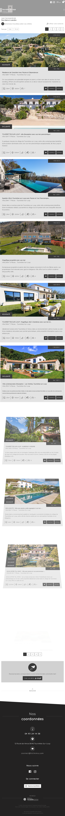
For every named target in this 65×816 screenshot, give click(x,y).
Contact (52, 89)
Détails (59, 89)
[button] (55, 23)
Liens (37, 806)
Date (10, 29)
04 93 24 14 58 (32, 734)
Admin (40, 806)
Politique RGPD (46, 806)
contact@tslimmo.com (32, 754)
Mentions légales (25, 806)
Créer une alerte (32, 678)
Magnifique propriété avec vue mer (20, 271)
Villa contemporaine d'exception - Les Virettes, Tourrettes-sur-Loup (27, 396)
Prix (16, 29)
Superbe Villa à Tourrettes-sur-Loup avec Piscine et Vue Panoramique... (26, 202)
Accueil (2, 18)
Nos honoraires (32, 806)
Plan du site (18, 806)
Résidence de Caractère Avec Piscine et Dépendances (20, 73)
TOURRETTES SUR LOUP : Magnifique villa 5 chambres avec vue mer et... (28, 332)
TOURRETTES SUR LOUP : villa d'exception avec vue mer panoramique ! (26, 136)
